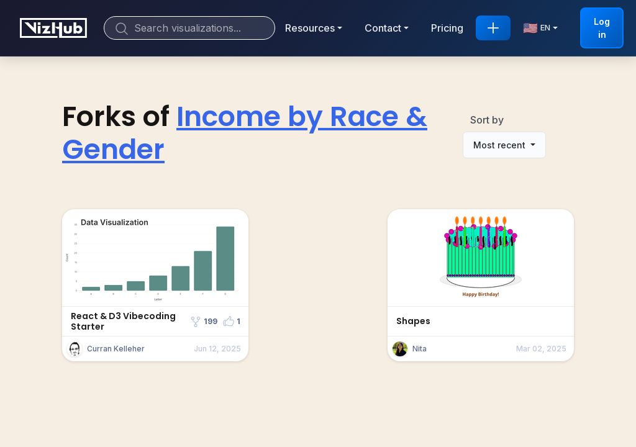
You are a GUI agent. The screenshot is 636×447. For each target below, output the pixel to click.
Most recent (500, 145)
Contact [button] (383, 28)
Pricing (447, 28)
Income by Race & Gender (244, 133)
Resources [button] (310, 28)
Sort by (487, 120)
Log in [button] (602, 28)
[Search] (189, 28)
